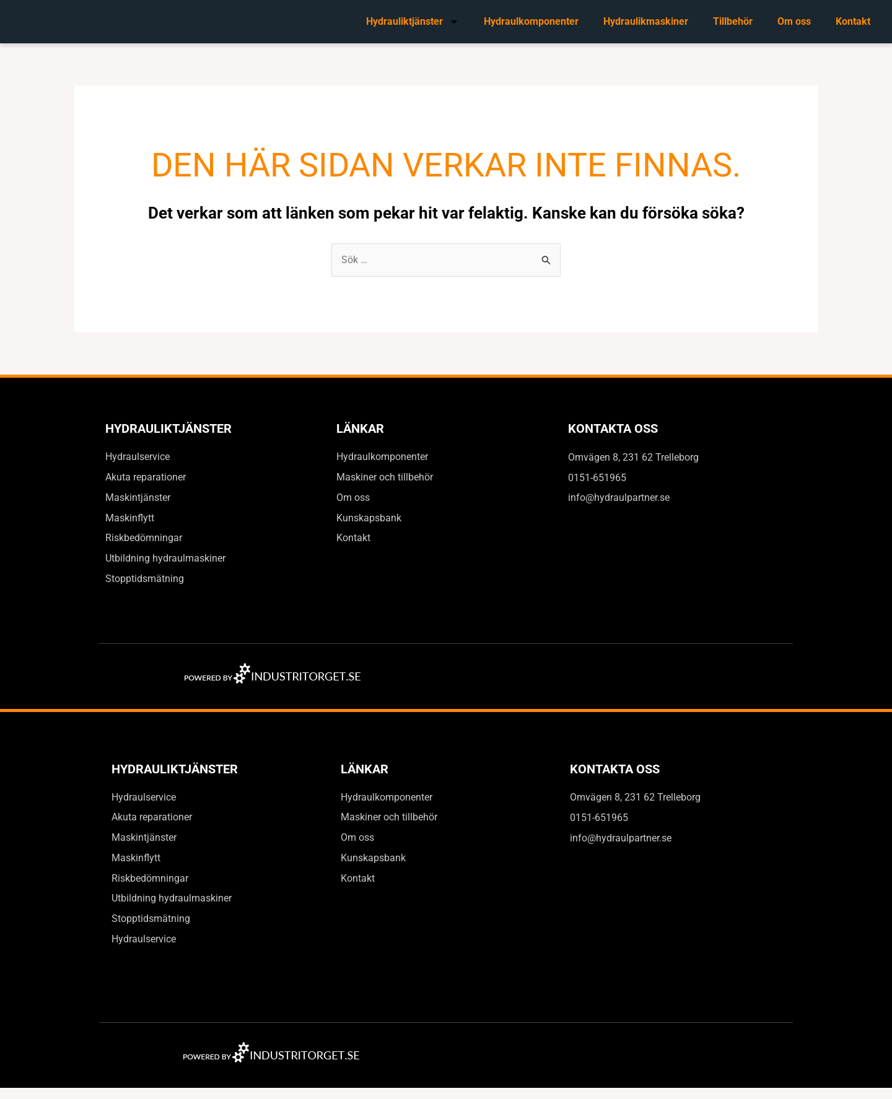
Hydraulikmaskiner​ (645, 21)
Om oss (794, 21)
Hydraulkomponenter (531, 21)
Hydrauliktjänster (412, 22)
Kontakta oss (613, 429)
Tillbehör (733, 21)
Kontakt (853, 21)
